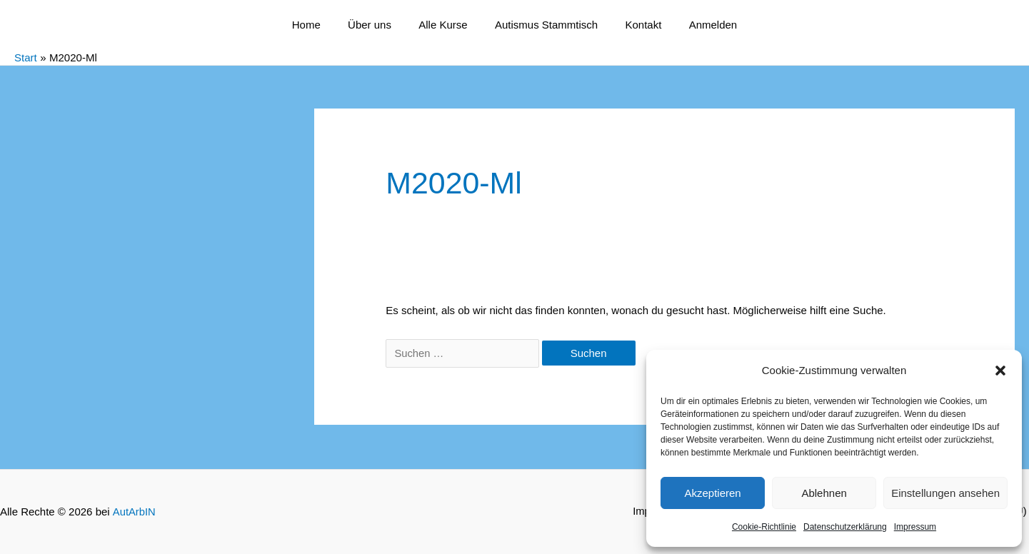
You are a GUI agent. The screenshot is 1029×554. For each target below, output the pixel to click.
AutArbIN (134, 511)
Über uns (379, 25)
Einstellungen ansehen (945, 493)
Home (321, 25)
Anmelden (698, 25)
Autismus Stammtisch (543, 25)
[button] (1000, 370)
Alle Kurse (445, 25)
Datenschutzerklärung (845, 527)
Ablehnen (823, 493)
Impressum (915, 527)
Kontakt (634, 25)
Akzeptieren (712, 493)
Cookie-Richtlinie (764, 527)
